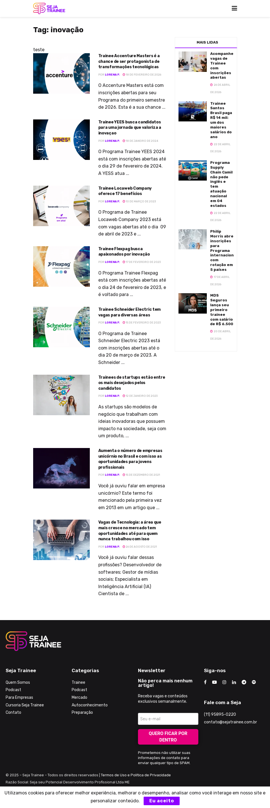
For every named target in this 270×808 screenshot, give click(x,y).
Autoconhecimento (90, 705)
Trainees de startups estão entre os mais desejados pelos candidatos (131, 383)
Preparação (82, 712)
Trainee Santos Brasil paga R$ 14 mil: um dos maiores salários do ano (221, 120)
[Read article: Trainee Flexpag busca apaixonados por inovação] (61, 266)
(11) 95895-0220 (220, 714)
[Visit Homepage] (49, 8)
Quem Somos (18, 682)
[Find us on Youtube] (214, 682)
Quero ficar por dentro (168, 737)
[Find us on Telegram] (244, 682)
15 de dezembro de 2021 (141, 475)
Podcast (13, 689)
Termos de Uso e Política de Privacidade (136, 775)
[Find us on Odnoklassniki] (254, 682)
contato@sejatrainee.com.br (230, 722)
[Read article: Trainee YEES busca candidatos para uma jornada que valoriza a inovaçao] (61, 139)
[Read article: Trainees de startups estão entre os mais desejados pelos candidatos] (61, 395)
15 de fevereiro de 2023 (142, 322)
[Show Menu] (234, 8)
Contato (13, 712)
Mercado (79, 697)
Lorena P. (112, 74)
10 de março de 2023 (139, 201)
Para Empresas (19, 697)
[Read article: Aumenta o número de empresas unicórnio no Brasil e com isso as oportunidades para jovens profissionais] (61, 468)
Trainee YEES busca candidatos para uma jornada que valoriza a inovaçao (129, 128)
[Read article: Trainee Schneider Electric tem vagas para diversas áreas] (61, 327)
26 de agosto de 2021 (140, 546)
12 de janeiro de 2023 (140, 396)
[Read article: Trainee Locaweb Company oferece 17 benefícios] (61, 206)
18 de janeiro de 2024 (140, 141)
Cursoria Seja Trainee (25, 705)
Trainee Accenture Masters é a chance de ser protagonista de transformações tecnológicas (129, 61)
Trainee (78, 682)
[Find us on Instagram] (224, 682)
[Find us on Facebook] (205, 682)
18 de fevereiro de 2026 (142, 74)
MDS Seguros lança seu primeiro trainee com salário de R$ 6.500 (221, 309)
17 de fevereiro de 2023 (142, 262)
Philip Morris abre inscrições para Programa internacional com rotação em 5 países (223, 250)
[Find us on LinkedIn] (234, 682)
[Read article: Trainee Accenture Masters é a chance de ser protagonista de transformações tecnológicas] (61, 73)
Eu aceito (161, 800)
